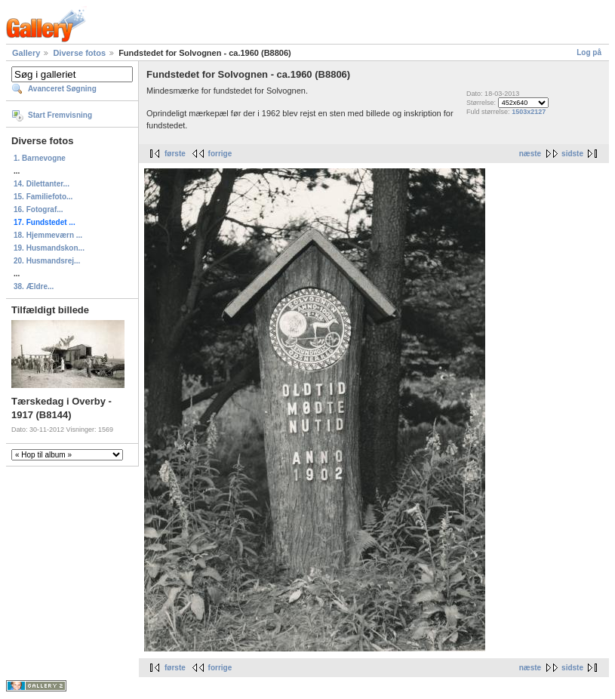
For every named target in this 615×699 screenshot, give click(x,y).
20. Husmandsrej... (47, 261)
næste (530, 153)
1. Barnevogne (40, 158)
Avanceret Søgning (62, 89)
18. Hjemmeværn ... (48, 235)
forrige (220, 153)
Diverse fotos (79, 52)
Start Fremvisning (60, 115)
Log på (589, 52)
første (175, 153)
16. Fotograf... (38, 209)
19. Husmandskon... (49, 248)
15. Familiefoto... (43, 196)
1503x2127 (529, 111)
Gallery (26, 52)
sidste (572, 153)
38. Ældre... (34, 286)
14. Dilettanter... (41, 184)
